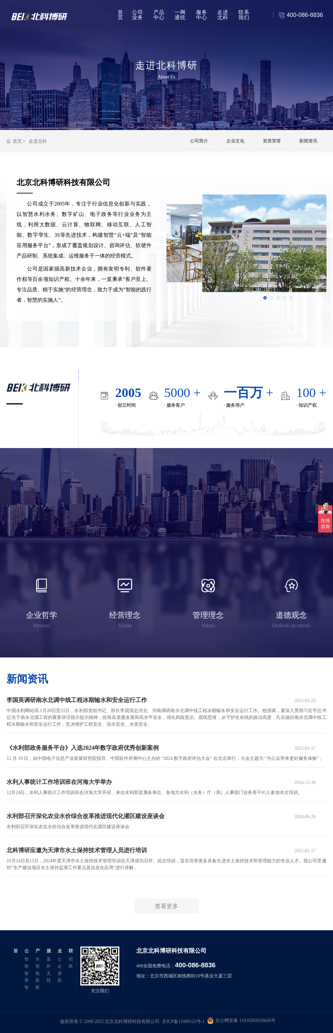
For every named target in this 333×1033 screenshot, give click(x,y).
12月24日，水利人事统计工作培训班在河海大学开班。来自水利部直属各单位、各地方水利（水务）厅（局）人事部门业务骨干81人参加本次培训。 (154, 792)
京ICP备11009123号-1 (183, 1021)
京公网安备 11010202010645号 (245, 1020)
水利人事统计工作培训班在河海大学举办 (59, 782)
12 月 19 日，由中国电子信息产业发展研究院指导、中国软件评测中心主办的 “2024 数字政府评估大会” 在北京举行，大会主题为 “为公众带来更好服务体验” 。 (165, 758)
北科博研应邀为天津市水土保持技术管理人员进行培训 (77, 850)
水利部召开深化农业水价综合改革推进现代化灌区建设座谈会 (86, 816)
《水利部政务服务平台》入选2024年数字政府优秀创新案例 (83, 748)
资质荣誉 (272, 141)
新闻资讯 (308, 141)
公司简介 (199, 141)
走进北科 (38, 141)
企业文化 (235, 141)
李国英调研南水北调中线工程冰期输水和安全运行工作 (77, 700)
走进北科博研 (166, 65)
